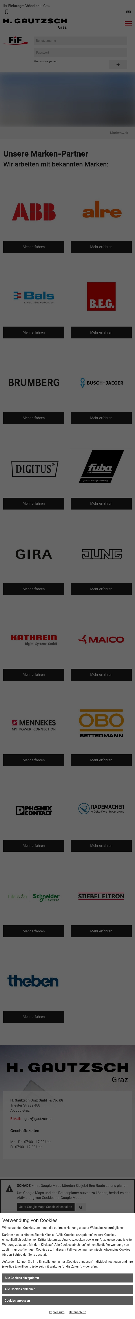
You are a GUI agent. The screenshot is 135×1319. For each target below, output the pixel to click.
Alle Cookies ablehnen (20, 1289)
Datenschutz (77, 1312)
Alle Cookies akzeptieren (22, 1278)
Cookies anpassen (17, 1300)
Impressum (56, 1312)
